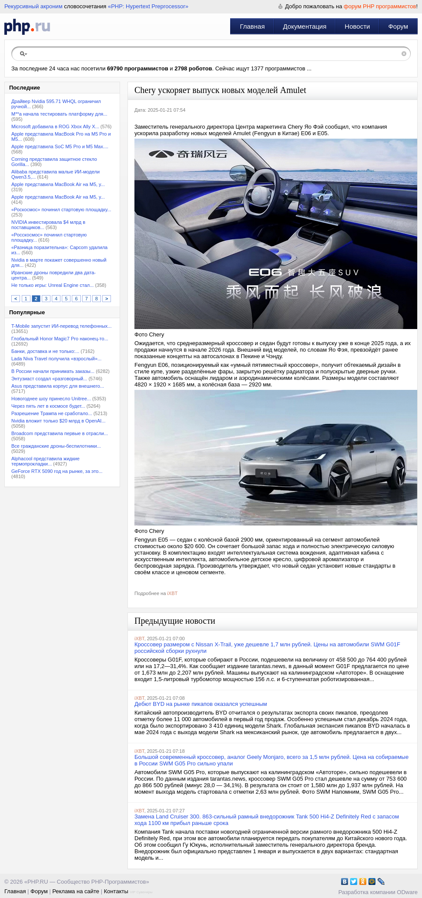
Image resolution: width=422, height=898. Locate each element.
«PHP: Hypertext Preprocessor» (148, 6)
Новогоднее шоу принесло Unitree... (51, 398)
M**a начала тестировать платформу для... (59, 113)
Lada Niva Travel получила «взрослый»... (56, 358)
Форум (398, 26)
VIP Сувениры (141, 892)
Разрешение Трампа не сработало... (51, 413)
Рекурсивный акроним (33, 6)
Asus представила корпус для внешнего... (57, 386)
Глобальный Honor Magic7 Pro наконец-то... (59, 338)
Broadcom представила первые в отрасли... (59, 433)
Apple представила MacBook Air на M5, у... (58, 184)
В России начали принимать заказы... (52, 371)
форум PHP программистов (380, 6)
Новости (357, 26)
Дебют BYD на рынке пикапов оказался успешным (200, 704)
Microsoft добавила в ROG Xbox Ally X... (55, 126)
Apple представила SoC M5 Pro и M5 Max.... (59, 146)
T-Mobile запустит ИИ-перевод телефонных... (61, 326)
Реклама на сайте (75, 891)
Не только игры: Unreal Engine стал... (52, 285)
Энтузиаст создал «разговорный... (49, 378)
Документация (305, 26)
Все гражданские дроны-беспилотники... (56, 446)
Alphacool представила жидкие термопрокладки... (45, 461)
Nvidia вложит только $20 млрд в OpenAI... (58, 420)
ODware (407, 892)
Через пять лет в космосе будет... (48, 406)
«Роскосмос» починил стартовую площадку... (61, 209)
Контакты (116, 891)
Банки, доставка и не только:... (45, 351)
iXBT (172, 593)
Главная (252, 26)
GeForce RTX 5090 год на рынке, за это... (57, 471)
